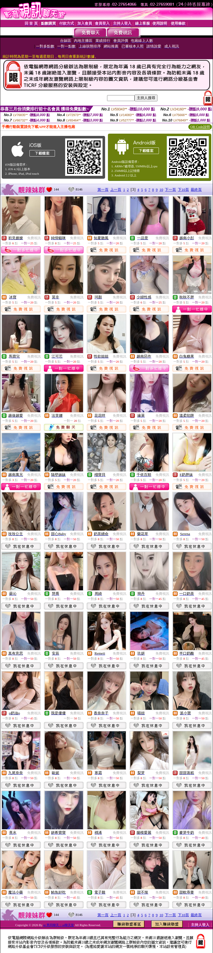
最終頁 (196, 189)
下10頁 (183, 189)
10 (161, 189)
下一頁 (170, 189)
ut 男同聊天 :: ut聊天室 (58, 925)
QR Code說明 (200, 127)
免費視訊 (34, 238)
